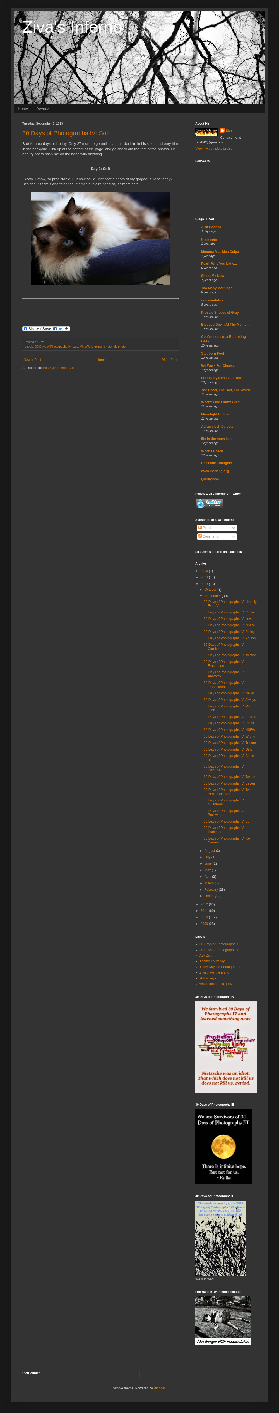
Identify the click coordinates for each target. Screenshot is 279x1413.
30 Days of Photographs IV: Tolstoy (230, 655)
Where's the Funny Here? (221, 402)
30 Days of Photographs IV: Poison (230, 638)
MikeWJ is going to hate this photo (103, 346)
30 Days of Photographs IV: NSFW (229, 730)
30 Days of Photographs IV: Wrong (229, 736)
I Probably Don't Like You (221, 378)
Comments (208, 536)
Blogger (159, 1388)
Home (23, 108)
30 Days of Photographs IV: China (229, 723)
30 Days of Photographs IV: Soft (66, 133)
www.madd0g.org (215, 471)
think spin (209, 239)
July (208, 857)
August (210, 851)
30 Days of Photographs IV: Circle (229, 612)
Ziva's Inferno (72, 27)
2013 (205, 584)
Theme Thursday (212, 961)
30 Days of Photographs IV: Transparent (224, 685)
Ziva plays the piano (214, 972)
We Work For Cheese (218, 366)
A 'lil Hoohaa (211, 227)
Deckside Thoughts (216, 463)
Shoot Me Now (212, 276)
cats (75, 346)
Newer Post (32, 360)
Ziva (229, 130)
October (211, 590)
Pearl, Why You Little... (219, 264)
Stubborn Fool (212, 353)
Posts (204, 528)
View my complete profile (213, 148)
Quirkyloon (210, 479)
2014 (205, 577)
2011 (205, 911)
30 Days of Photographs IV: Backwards (224, 813)
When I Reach (212, 451)
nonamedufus (212, 300)
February (212, 890)
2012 (205, 904)
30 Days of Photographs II (218, 944)
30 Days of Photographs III (219, 950)
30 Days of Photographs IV (53, 346)
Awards (42, 108)
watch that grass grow (215, 984)
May (208, 870)
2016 (205, 571)
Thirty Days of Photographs (219, 967)
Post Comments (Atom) (60, 368)
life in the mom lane (216, 439)
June (209, 863)
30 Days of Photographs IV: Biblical (230, 717)
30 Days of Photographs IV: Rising (229, 632)
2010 (205, 917)
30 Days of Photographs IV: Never (229, 693)
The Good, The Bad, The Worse (226, 390)
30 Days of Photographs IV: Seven (229, 783)
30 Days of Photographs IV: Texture (230, 777)
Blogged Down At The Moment (225, 324)
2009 (205, 924)
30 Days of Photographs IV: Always (230, 700)
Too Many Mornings (216, 288)
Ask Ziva (205, 955)
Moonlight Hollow (215, 414)
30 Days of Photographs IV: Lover (229, 619)
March (210, 883)
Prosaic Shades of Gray (220, 313)
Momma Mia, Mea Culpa (220, 252)
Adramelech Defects (217, 427)
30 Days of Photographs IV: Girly (228, 749)
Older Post (169, 360)
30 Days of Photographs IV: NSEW (230, 625)
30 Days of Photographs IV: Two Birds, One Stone (227, 792)
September (213, 596)
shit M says (207, 978)
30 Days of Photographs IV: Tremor (230, 743)
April (208, 877)
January (211, 896)
